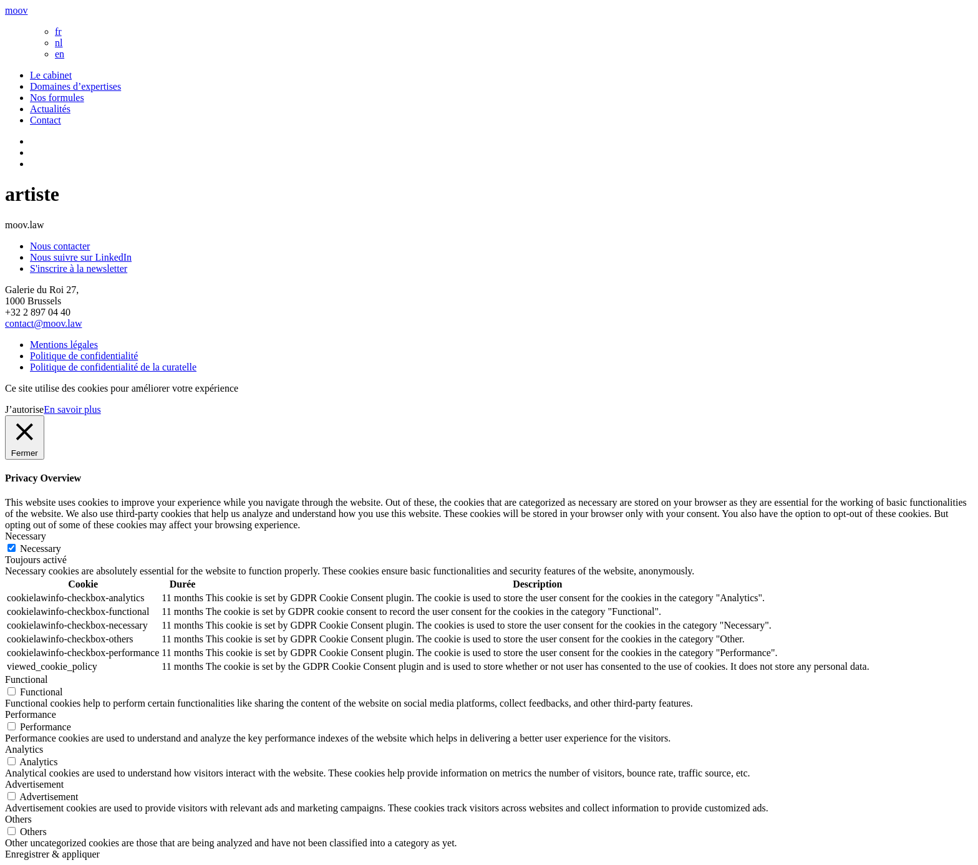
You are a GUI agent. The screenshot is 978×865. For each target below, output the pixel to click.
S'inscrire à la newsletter (78, 268)
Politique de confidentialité (84, 355)
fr (58, 31)
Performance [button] (30, 714)
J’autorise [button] (24, 409)
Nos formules (57, 97)
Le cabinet (51, 75)
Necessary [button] (25, 536)
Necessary (40, 548)
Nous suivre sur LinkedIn (81, 257)
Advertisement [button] (34, 784)
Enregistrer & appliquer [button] (52, 854)
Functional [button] (26, 679)
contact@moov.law (43, 323)
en (59, 54)
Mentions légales (64, 344)
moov (16, 10)
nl (58, 42)
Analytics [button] (24, 749)
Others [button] (18, 819)
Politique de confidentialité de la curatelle (113, 367)
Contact (45, 120)
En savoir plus (72, 409)
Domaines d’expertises (75, 86)
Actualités (50, 109)
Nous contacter (60, 246)
